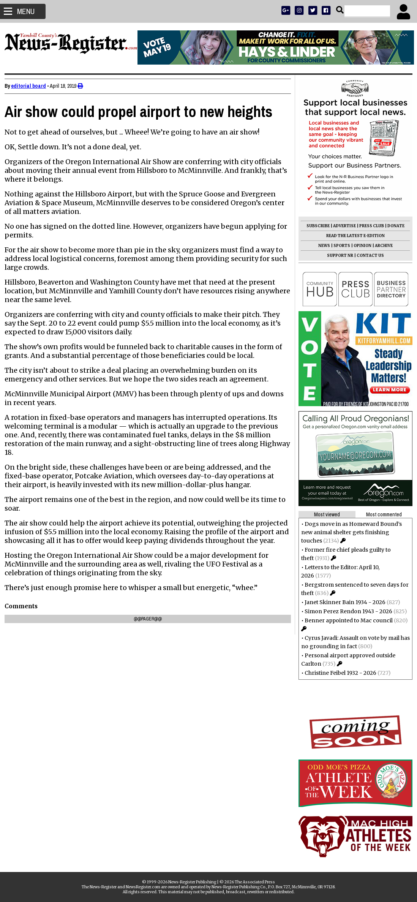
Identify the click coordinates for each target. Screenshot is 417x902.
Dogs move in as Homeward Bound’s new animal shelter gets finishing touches (348, 532)
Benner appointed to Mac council (346, 620)
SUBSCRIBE (315, 225)
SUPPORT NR (337, 255)
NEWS (321, 245)
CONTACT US (367, 255)
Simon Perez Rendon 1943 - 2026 (345, 611)
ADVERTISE (341, 225)
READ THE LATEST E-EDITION (352, 235)
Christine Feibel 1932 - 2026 (337, 672)
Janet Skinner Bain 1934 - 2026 (342, 602)
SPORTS (338, 245)
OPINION (359, 245)
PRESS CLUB (368, 225)
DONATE (392, 225)
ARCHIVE (381, 245)
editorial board (31, 85)
